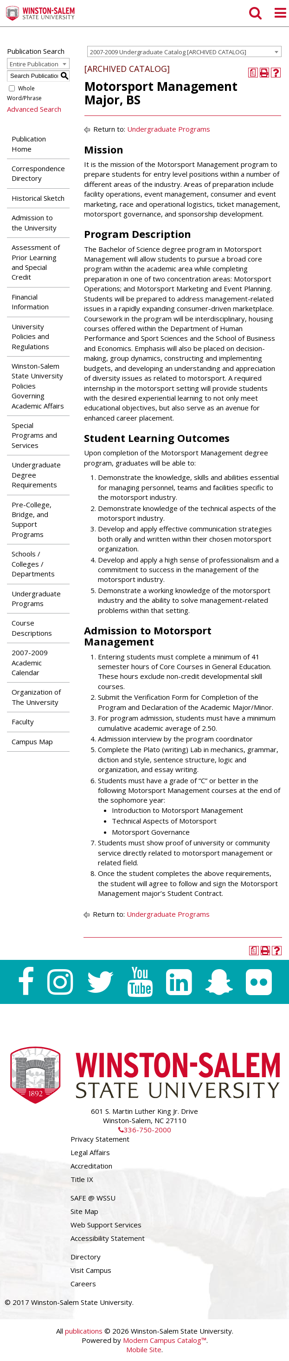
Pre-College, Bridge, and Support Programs (31, 519)
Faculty (23, 721)
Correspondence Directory (38, 173)
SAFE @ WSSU (93, 1197)
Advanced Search (34, 109)
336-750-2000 (144, 1129)
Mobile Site (143, 1349)
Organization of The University (36, 696)
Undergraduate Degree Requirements (36, 474)
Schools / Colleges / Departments (33, 563)
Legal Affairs (90, 1152)
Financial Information (30, 301)
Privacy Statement (100, 1139)
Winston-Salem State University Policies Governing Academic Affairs (38, 385)
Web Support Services (106, 1224)
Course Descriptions (32, 627)
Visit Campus (91, 1270)
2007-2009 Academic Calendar (30, 662)
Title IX (82, 1179)
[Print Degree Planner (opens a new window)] (253, 72)
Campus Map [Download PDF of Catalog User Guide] (32, 741)
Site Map (84, 1211)
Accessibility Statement (108, 1238)
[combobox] (184, 51)
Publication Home (29, 143)
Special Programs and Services (34, 435)
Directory (86, 1256)
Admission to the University (34, 222)
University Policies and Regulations (30, 336)
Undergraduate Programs (36, 598)
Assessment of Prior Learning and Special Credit (36, 262)
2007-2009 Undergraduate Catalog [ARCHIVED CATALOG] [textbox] (168, 52)
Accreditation (91, 1165)
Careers (83, 1283)
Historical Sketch (38, 198)
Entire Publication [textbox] (34, 64)
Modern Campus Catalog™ (164, 1340)
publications (84, 1330)
